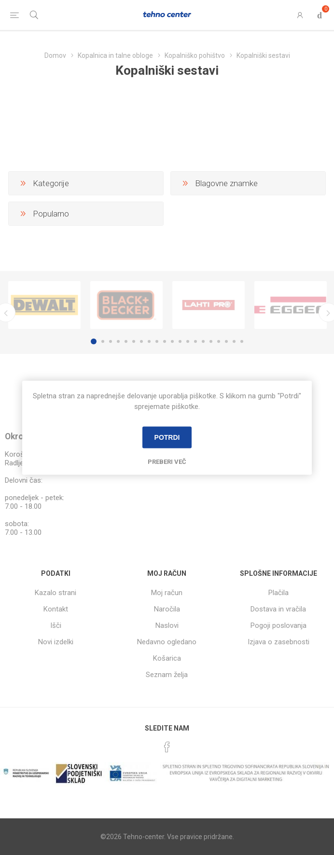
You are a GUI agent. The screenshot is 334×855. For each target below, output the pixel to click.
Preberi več (167, 461)
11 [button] (172, 341)
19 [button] (234, 341)
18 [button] (226, 341)
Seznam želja (167, 674)
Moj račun (166, 592)
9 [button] (156, 341)
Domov (55, 55)
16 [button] (210, 341)
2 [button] (102, 341)
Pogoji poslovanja (278, 625)
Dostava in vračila (278, 609)
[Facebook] (167, 747)
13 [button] (187, 341)
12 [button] (180, 341)
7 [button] (141, 341)
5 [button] (126, 341)
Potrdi (167, 437)
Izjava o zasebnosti (278, 642)
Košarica (167, 658)
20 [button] (241, 341)
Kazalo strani (55, 592)
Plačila (278, 592)
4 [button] (118, 341)
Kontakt (55, 609)
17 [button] (218, 341)
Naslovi (167, 625)
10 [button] (164, 341)
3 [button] (110, 341)
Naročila (167, 609)
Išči (55, 625)
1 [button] (94, 341)
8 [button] (149, 341)
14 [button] (195, 341)
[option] (44, 305)
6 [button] (133, 341)
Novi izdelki (55, 642)
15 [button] (203, 341)
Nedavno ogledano (166, 642)
